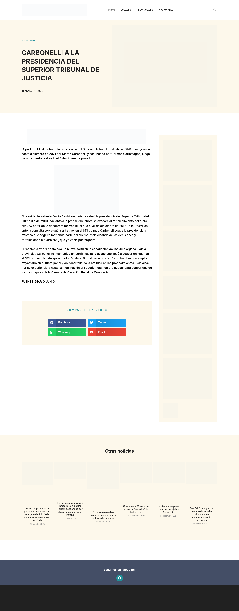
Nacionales (166, 9)
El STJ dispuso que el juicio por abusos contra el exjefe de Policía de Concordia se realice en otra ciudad (37, 514)
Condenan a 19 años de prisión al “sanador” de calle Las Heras (136, 509)
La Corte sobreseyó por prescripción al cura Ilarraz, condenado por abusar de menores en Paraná (70, 509)
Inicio (111, 9)
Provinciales (145, 9)
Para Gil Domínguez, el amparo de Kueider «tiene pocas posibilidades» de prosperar (201, 514)
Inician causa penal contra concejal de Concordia (168, 509)
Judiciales (28, 40)
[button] (214, 10)
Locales (126, 9)
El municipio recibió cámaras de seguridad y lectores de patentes (103, 515)
